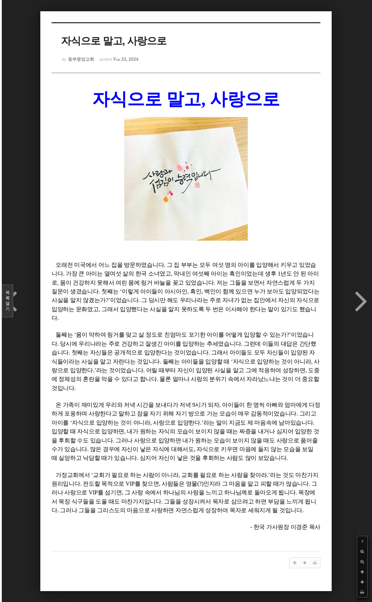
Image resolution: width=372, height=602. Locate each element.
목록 (7, 301)
